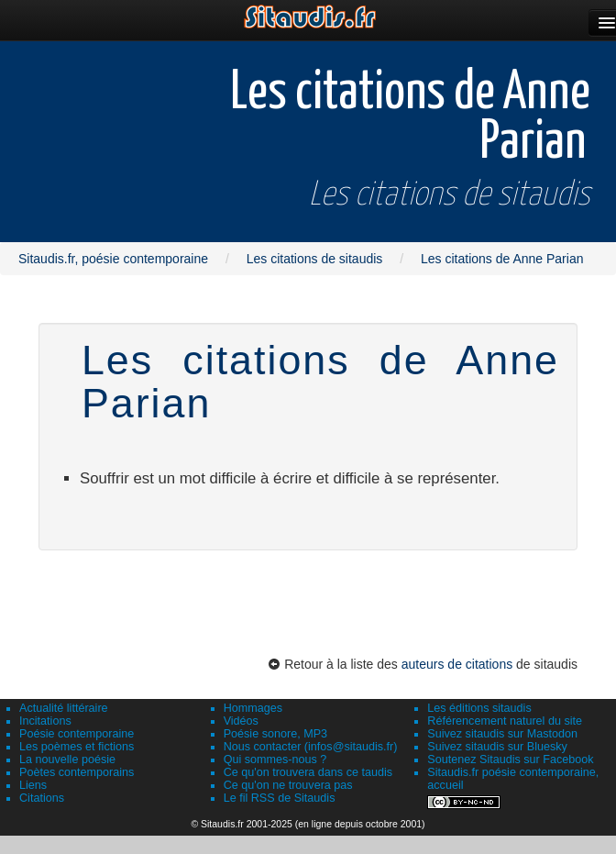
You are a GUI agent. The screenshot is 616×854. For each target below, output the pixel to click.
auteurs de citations (457, 664)
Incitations (45, 721)
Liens (33, 785)
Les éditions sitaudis (479, 708)
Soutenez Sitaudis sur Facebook (510, 759)
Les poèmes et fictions (76, 746)
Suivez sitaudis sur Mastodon (502, 733)
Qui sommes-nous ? (275, 759)
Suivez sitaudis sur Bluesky (497, 746)
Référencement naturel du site (504, 721)
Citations (41, 798)
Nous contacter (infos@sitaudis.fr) (311, 746)
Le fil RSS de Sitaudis (280, 798)
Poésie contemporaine (76, 733)
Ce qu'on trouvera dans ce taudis (308, 772)
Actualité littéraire (63, 708)
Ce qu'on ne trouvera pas (288, 785)
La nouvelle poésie (67, 759)
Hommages (253, 708)
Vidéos (241, 721)
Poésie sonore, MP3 (275, 733)
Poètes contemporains (76, 772)
